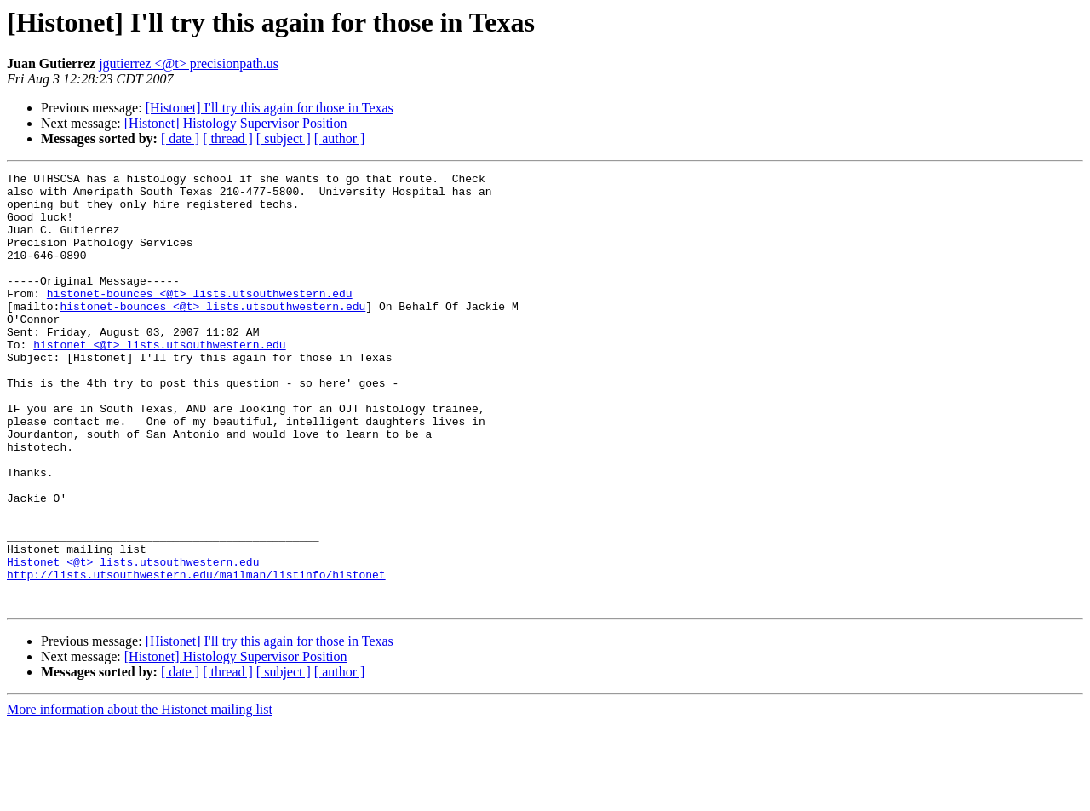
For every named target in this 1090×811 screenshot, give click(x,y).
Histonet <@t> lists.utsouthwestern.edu (133, 640)
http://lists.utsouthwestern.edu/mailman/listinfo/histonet (196, 656)
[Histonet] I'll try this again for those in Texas (269, 108)
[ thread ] (228, 138)
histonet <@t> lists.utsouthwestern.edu (159, 380)
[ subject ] (283, 138)
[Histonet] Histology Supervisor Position (235, 123)
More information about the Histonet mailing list (139, 796)
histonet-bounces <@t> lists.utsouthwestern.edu (200, 318)
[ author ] (339, 138)
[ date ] (180, 138)
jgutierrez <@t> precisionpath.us (188, 63)
